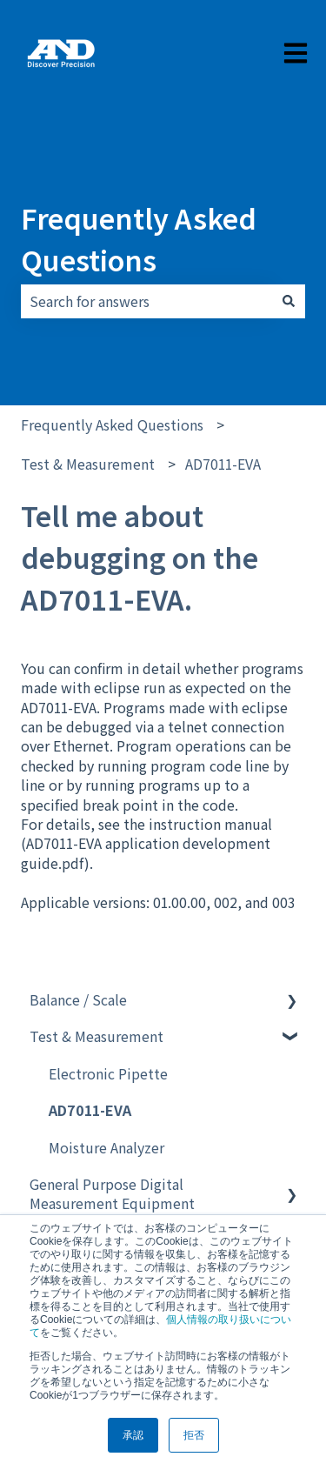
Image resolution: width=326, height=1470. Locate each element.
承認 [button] (133, 1435)
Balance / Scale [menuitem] (78, 999)
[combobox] (146, 300)
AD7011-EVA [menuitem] (90, 1109)
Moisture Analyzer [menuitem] (106, 1147)
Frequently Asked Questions (138, 238)
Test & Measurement (88, 463)
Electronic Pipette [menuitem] (108, 1073)
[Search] (288, 300)
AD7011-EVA (223, 463)
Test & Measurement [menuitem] (96, 1036)
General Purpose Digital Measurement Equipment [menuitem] (112, 1193)
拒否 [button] (193, 1435)
